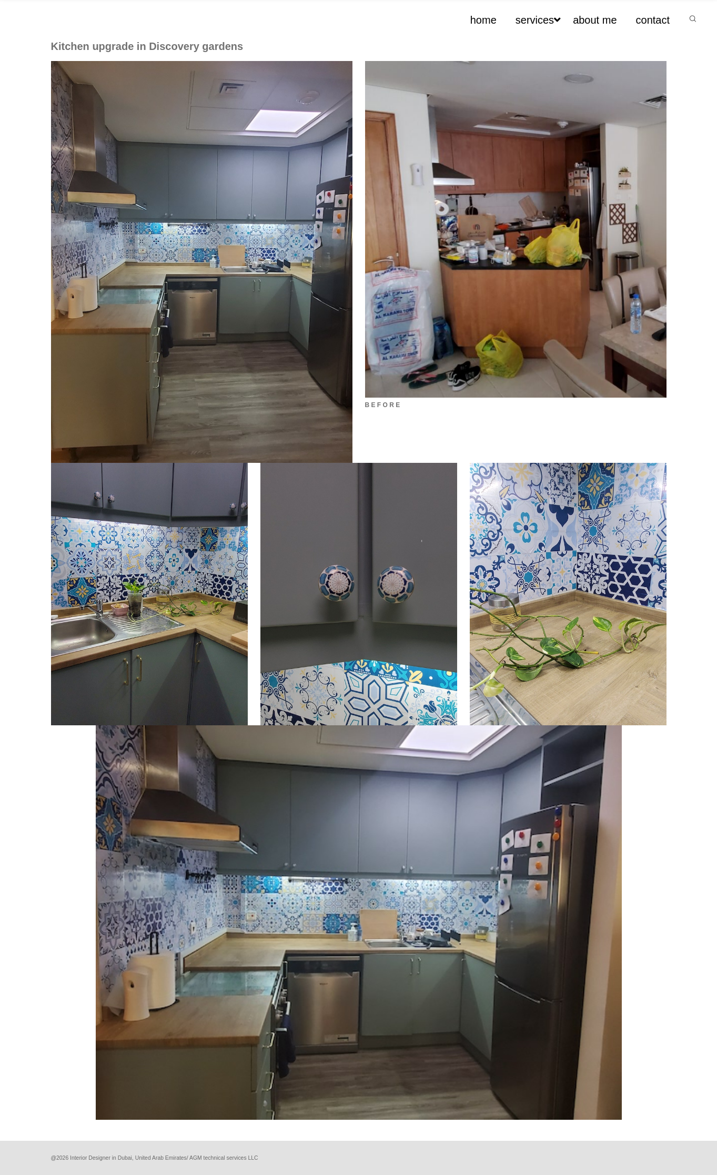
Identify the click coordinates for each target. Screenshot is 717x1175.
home (483, 20)
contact (653, 20)
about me (595, 20)
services (535, 20)
